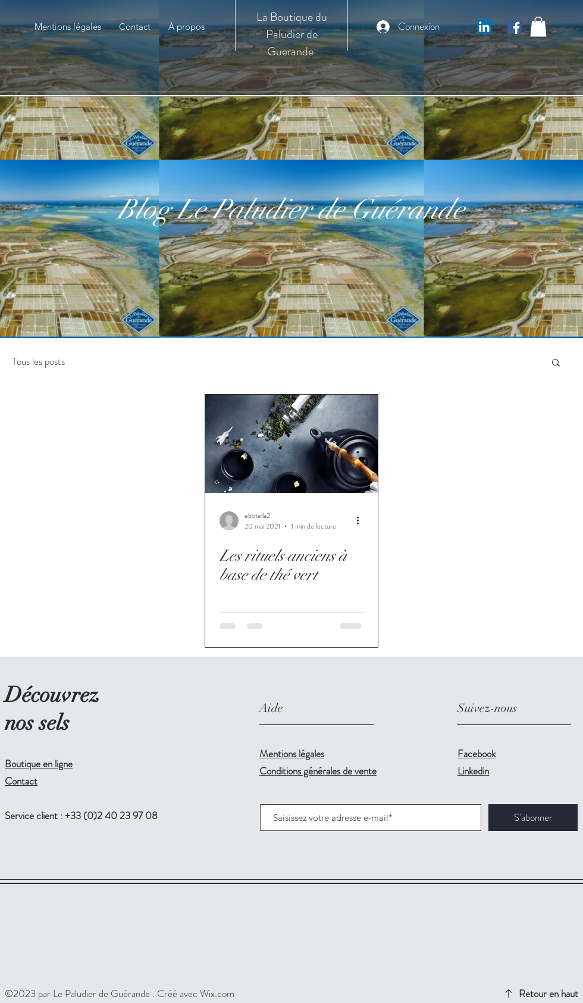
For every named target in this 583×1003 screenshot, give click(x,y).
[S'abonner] (533, 817)
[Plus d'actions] (362, 521)
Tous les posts (38, 361)
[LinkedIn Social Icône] (484, 27)
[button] (538, 26)
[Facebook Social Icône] (514, 27)
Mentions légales (291, 753)
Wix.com (217, 993)
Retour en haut (548, 993)
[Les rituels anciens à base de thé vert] (291, 444)
